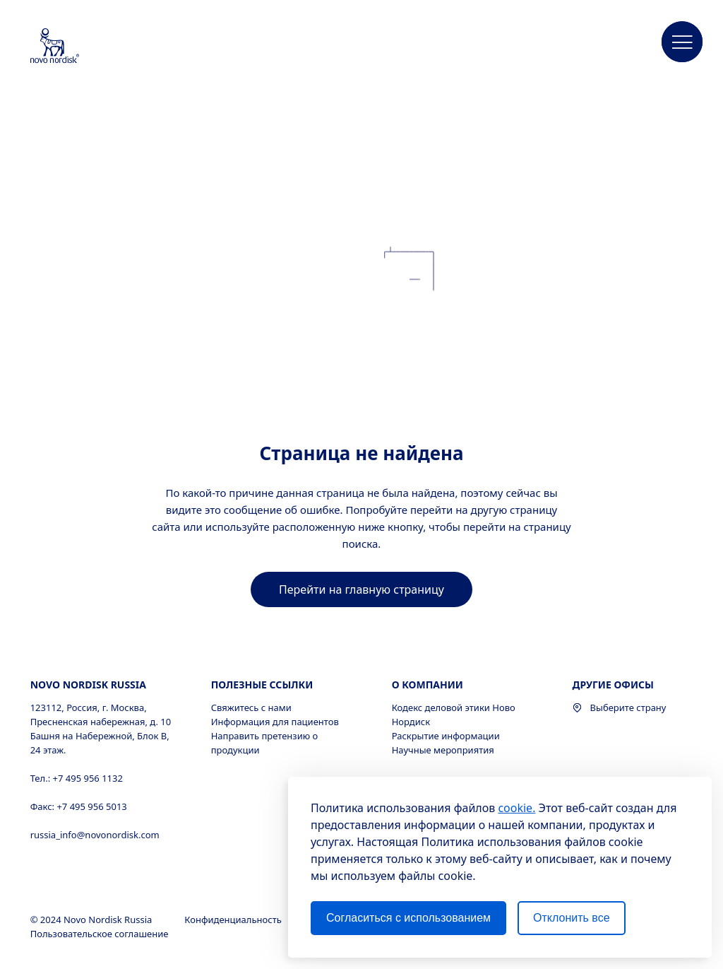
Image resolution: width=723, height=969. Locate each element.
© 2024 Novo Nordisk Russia (92, 919)
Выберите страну (620, 707)
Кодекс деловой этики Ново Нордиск (453, 714)
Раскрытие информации (446, 735)
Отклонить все (571, 918)
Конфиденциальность (234, 919)
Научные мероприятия (443, 750)
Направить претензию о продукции (264, 742)
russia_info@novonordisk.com (95, 834)
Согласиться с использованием (408, 918)
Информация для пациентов (275, 721)
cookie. (516, 808)
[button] (682, 42)
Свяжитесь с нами (251, 707)
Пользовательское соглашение (100, 933)
